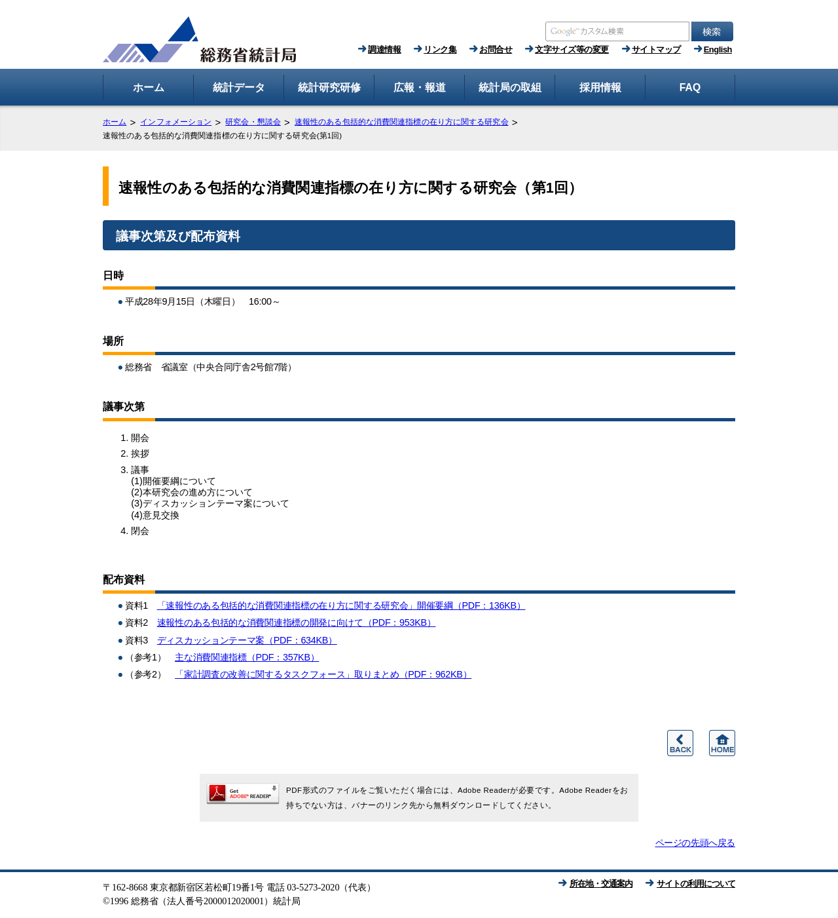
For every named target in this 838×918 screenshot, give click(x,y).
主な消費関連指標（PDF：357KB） (247, 657)
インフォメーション (175, 122)
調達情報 (384, 49)
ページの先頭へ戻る (695, 842)
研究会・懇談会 (253, 122)
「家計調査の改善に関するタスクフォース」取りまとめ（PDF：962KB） (323, 674)
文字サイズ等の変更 (572, 49)
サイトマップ (656, 49)
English (718, 49)
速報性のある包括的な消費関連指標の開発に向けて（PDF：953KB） (296, 622)
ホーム (114, 122)
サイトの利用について (696, 884)
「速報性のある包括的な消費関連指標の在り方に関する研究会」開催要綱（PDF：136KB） (341, 605)
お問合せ (495, 49)
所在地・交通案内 (601, 884)
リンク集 (440, 49)
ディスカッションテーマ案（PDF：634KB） (247, 640)
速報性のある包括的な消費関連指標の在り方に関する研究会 (402, 122)
